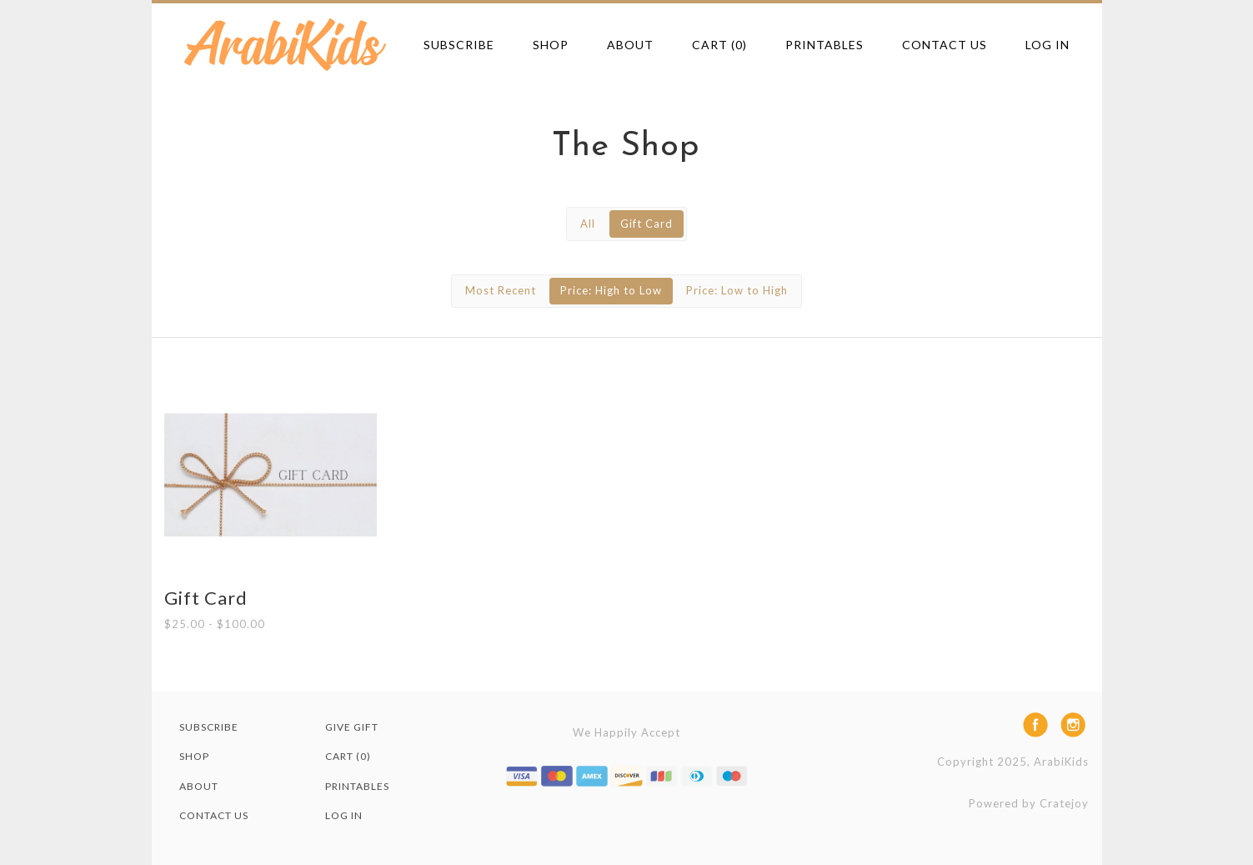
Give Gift (351, 727)
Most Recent (500, 290)
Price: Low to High (737, 290)
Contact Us (944, 45)
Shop (551, 45)
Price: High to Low (611, 290)
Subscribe (459, 45)
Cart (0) (719, 45)
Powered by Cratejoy (1029, 803)
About (630, 45)
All (587, 223)
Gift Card (646, 223)
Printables (824, 45)
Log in (1047, 45)
